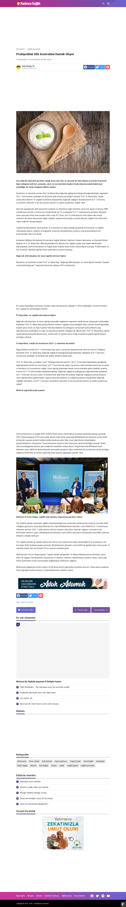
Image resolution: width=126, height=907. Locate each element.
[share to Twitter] (100, 67)
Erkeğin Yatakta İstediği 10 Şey (33, 793)
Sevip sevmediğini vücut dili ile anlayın (36, 798)
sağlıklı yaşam (72, 766)
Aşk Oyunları (47, 761)
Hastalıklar (100, 761)
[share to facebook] (89, 67)
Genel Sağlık (88, 761)
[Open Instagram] (102, 895)
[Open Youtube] (108, 895)
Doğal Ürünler (75, 761)
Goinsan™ (46, 903)
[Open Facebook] (92, 895)
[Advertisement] (63, 28)
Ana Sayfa (20, 896)
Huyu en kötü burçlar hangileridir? (34, 804)
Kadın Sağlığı (22, 766)
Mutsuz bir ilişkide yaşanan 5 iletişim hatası (38, 681)
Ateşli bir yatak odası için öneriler (34, 787)
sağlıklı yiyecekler (26, 602)
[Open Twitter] (97, 895)
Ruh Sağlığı (43, 766)
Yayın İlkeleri (79, 896)
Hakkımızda (67, 896)
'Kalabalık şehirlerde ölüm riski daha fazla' (38, 692)
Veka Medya (28, 66)
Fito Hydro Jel (26, 698)
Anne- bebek (34, 761)
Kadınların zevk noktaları (30, 781)
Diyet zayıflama (61, 761)
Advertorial (21, 761)
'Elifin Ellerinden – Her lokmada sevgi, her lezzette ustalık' (45, 687)
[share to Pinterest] (107, 67)
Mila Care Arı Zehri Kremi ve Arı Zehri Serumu (39, 704)
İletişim (30, 896)
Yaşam (54, 766)
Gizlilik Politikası (52, 896)
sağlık (62, 766)
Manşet (33, 766)
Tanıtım (39, 896)
